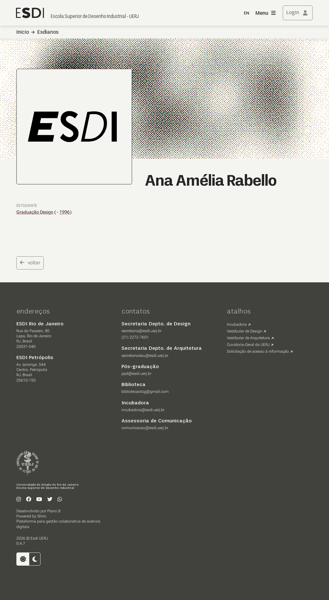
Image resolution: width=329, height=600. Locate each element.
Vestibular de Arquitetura (248, 338)
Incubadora (237, 324)
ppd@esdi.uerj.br (136, 373)
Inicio (22, 32)
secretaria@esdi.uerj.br (141, 331)
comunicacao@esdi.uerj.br (144, 428)
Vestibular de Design (244, 331)
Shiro (41, 516)
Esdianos (47, 32)
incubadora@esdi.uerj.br (142, 410)
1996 (64, 212)
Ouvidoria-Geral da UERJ (248, 344)
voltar (30, 263)
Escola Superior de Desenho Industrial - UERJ (95, 16)
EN (246, 13)
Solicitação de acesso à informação (258, 351)
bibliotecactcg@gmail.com (145, 391)
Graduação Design (34, 212)
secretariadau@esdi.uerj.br (144, 355)
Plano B (53, 511)
